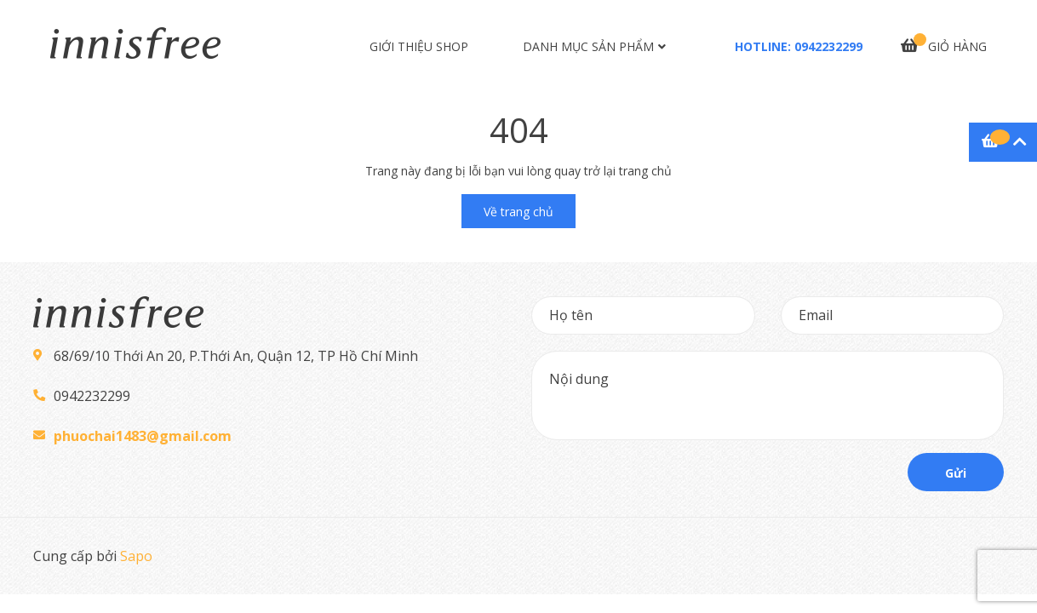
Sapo (136, 556)
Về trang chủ (518, 211)
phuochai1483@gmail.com (143, 436)
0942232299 (828, 46)
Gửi (955, 473)
